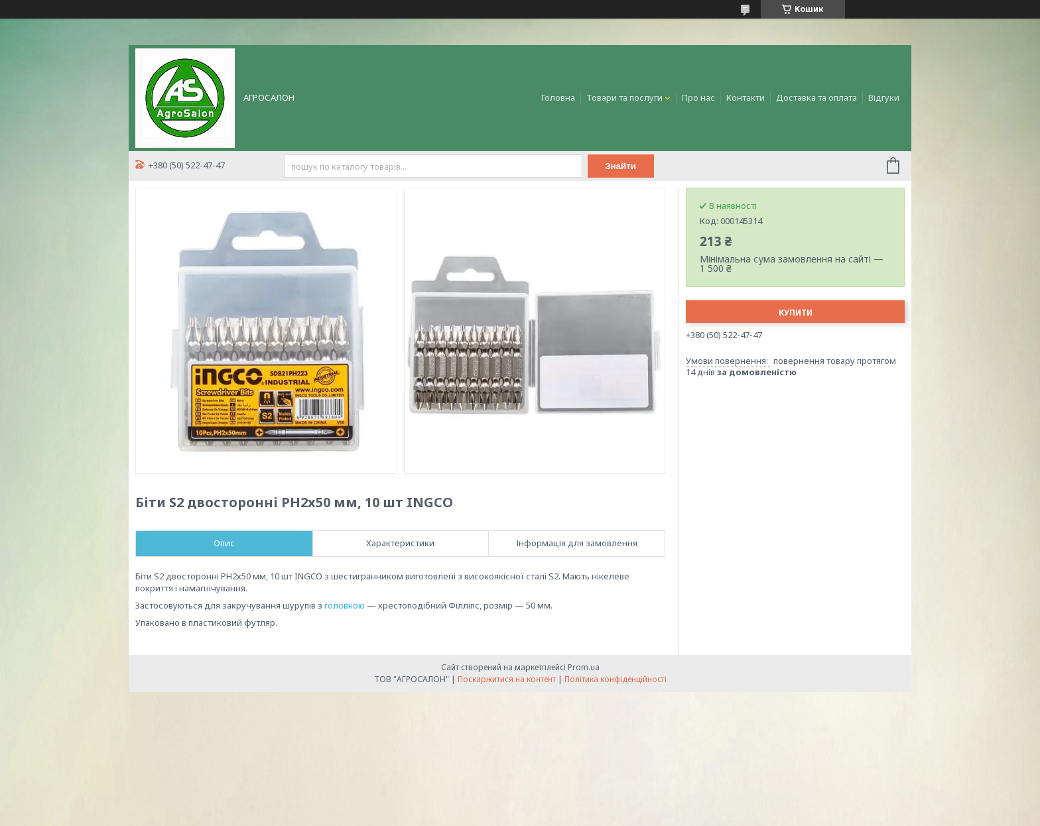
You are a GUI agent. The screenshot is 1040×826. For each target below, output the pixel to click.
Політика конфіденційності (615, 679)
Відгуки (883, 97)
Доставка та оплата (816, 97)
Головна (558, 97)
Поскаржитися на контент (507, 679)
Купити (795, 312)
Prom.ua (584, 667)
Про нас (698, 97)
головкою (344, 605)
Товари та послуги (624, 97)
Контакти (745, 97)
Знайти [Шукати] (620, 166)
